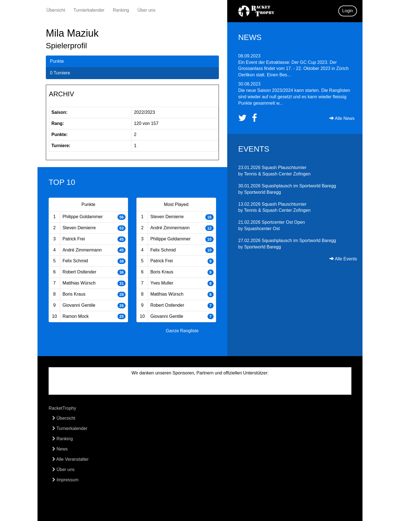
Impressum (65, 479)
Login (347, 10)
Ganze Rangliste (182, 330)
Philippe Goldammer (82, 216)
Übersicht (55, 10)
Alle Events (343, 258)
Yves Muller (161, 283)
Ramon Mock (75, 316)
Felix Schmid (75, 260)
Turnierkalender (89, 10)
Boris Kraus (74, 294)
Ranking (121, 10)
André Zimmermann (82, 250)
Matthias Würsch (79, 283)
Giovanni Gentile (78, 305)
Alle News (342, 118)
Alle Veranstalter (70, 459)
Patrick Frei (73, 238)
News (60, 449)
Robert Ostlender (79, 272)
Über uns (147, 10)
